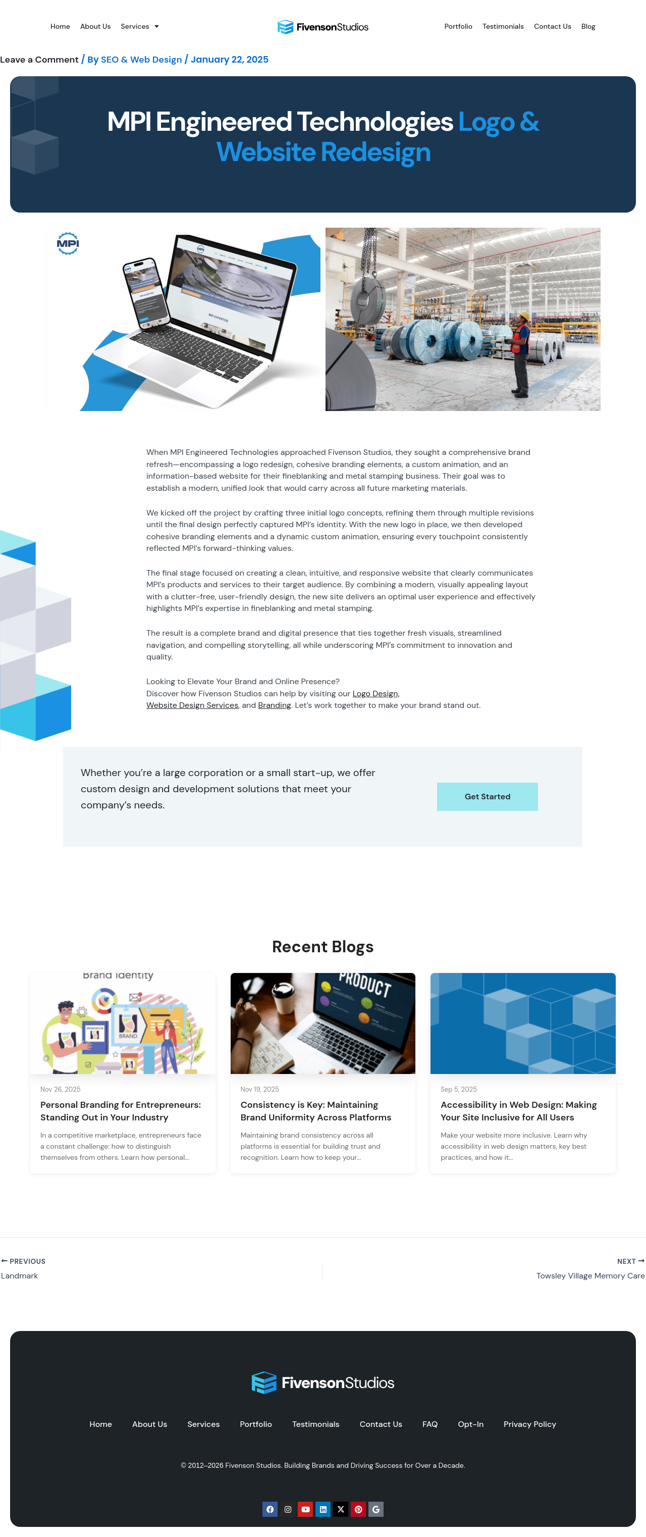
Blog (588, 26)
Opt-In (470, 1424)
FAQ (430, 1424)
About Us (95, 26)
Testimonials (503, 26)
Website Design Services (192, 705)
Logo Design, (376, 693)
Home (60, 26)
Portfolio (459, 26)
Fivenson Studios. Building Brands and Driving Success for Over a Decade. (345, 1465)
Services (140, 26)
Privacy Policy (530, 1424)
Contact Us (552, 26)
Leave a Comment (39, 60)
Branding (274, 705)
